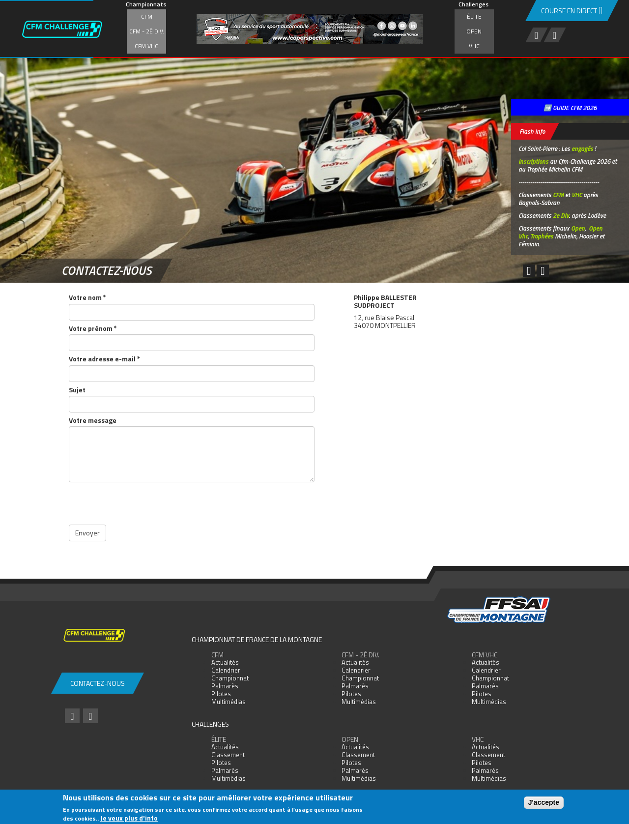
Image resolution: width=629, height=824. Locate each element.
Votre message (92, 420)
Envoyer (87, 533)
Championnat (230, 678)
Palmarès (224, 686)
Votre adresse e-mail (104, 358)
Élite (474, 16)
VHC (474, 46)
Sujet (77, 389)
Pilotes (221, 694)
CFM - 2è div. (146, 31)
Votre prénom (93, 328)
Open (474, 31)
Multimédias (228, 701)
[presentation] (143, 505)
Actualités (225, 662)
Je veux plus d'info (129, 818)
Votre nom (87, 297)
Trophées (541, 236)
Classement (228, 755)
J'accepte (543, 802)
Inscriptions (533, 161)
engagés (582, 148)
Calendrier (225, 670)
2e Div (561, 215)
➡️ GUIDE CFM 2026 (570, 108)
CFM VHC (146, 46)
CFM (146, 16)
